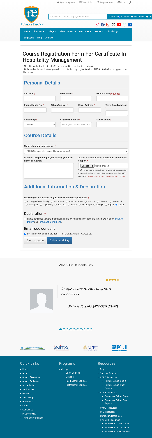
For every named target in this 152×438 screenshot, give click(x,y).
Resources (138, 17)
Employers (29, 37)
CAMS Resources (108, 408)
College (52, 31)
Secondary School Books (117, 396)
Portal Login (124, 2)
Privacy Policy (29, 413)
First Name (66, 93)
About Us (38, 31)
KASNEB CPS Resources (117, 431)
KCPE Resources (108, 377)
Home (27, 31)
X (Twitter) (46, 204)
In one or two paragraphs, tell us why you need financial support (48, 159)
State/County (103, 119)
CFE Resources (107, 412)
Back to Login (35, 240)
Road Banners (74, 201)
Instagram (32, 204)
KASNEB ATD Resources (117, 423)
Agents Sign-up (66, 2)
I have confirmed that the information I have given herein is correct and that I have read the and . (73, 220)
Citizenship (30, 119)
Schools (70, 377)
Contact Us (27, 409)
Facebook (116, 201)
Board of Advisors (30, 381)
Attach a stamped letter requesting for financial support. (102, 159)
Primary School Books (115, 381)
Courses (123, 17)
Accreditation (28, 385)
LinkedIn (102, 201)
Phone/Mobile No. (34, 105)
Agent (109, 204)
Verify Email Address (116, 106)
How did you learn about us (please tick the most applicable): (56, 197)
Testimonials (28, 389)
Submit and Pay (59, 240)
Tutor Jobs (85, 2)
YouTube (60, 204)
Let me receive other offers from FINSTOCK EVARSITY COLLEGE (58, 233)
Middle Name (108, 93)
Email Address (86, 105)
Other (119, 204)
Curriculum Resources (111, 416)
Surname (29, 93)
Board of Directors (31, 377)
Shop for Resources (109, 373)
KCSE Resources (108, 392)
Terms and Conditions (32, 418)
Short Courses (68, 31)
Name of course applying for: (40, 146)
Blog (39, 37)
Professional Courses (76, 385)
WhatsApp (85, 204)
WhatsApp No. (59, 105)
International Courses (76, 381)
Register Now (105, 2)
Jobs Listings (112, 31)
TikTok (72, 204)
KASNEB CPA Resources (117, 427)
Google (98, 204)
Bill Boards (57, 201)
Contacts (49, 37)
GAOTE (90, 201)
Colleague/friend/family (36, 201)
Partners (98, 31)
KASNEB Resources (110, 420)
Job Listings (28, 397)
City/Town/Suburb (70, 119)
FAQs (25, 405)
